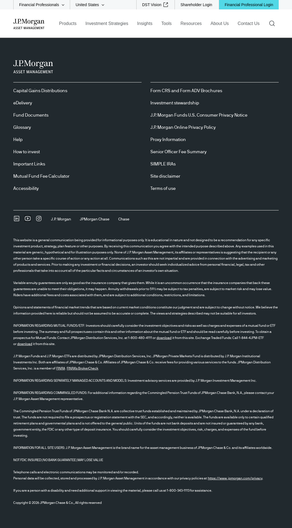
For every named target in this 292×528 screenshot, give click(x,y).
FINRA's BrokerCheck (82, 368)
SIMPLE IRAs (163, 164)
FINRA (60, 368)
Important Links (29, 164)
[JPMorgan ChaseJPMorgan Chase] (94, 219)
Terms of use (163, 188)
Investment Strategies (106, 23)
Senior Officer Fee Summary (178, 152)
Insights (144, 23)
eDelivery (22, 103)
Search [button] (274, 23)
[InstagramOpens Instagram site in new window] (38, 220)
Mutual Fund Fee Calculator (41, 176)
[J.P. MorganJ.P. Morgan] (61, 219)
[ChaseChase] (124, 219)
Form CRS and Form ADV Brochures (186, 91)
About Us (220, 23)
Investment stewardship (174, 103)
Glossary (22, 127)
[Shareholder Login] (196, 4)
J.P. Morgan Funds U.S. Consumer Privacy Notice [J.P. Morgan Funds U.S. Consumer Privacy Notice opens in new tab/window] (198, 115)
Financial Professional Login (249, 4)
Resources (191, 23)
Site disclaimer (165, 176)
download (164, 338)
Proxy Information (168, 139)
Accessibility (26, 188)
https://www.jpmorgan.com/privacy (235, 478)
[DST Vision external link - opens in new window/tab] (155, 4)
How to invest (26, 152)
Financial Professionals (39, 4)
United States (87, 4)
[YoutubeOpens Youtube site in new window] (27, 220)
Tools (166, 23)
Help (18, 139)
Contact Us (249, 23)
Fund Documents (30, 115)
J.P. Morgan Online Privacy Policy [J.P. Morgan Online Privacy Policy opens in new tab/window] (183, 127)
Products (67, 23)
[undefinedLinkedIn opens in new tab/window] (16, 220)
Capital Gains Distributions (40, 91)
